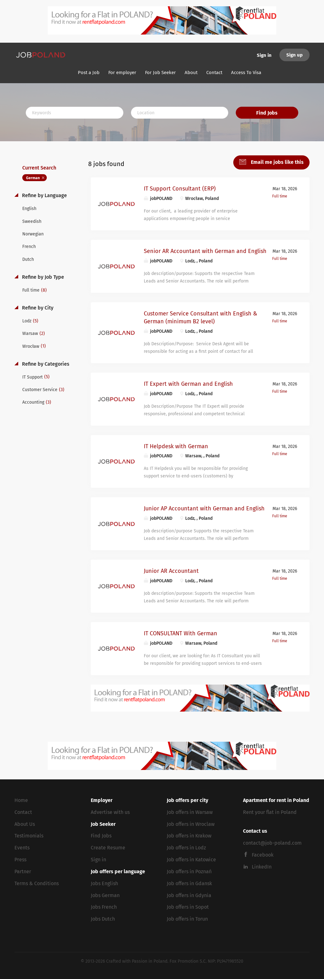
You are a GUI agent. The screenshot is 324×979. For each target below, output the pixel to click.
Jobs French (104, 907)
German (33, 178)
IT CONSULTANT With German (180, 633)
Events (22, 848)
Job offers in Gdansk (189, 883)
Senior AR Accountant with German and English (205, 251)
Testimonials (28, 836)
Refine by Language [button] (44, 195)
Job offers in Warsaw (190, 812)
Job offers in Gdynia (189, 895)
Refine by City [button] (37, 308)
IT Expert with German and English (188, 383)
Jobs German (105, 895)
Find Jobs (267, 113)
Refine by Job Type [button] (42, 277)
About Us (24, 824)
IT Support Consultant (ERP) (180, 188)
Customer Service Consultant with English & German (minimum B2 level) (200, 317)
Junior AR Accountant (171, 570)
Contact (23, 812)
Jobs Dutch (103, 919)
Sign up (294, 55)
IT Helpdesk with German (176, 446)
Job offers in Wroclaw (190, 824)
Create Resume (108, 848)
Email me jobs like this (277, 162)
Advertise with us (110, 812)
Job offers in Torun (187, 919)
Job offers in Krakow (189, 836)
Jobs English (104, 883)
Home (21, 800)
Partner (22, 871)
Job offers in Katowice (191, 860)
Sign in (264, 55)
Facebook (262, 855)
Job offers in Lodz (186, 848)
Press (20, 860)
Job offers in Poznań (189, 871)
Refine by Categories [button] (45, 364)
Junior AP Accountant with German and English (204, 508)
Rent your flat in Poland (270, 812)
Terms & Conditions (36, 883)
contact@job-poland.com (272, 843)
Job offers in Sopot (188, 907)
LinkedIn (262, 867)
